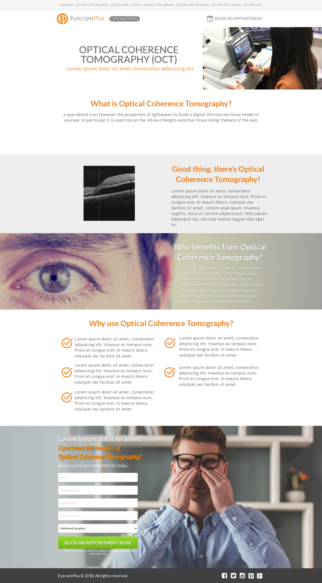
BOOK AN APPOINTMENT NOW (98, 542)
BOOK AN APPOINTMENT (239, 18)
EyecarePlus (69, 575)
